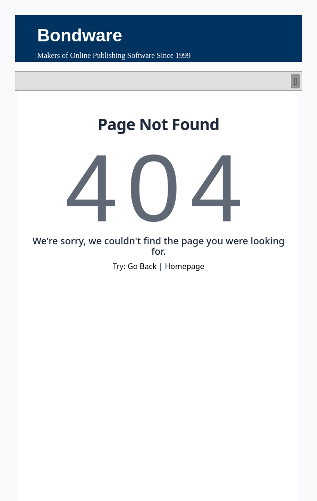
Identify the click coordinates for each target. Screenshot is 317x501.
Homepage (184, 266)
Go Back (142, 266)
